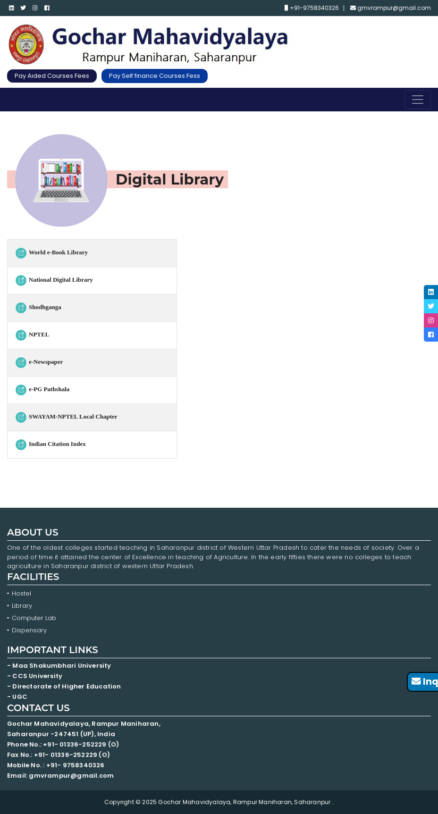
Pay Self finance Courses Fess (154, 75)
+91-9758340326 (312, 8)
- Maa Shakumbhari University (60, 665)
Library (22, 605)
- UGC (17, 696)
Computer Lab (35, 617)
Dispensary (29, 630)
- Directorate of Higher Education (65, 686)
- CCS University (34, 675)
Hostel (21, 593)
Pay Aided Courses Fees (52, 75)
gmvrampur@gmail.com (390, 8)
